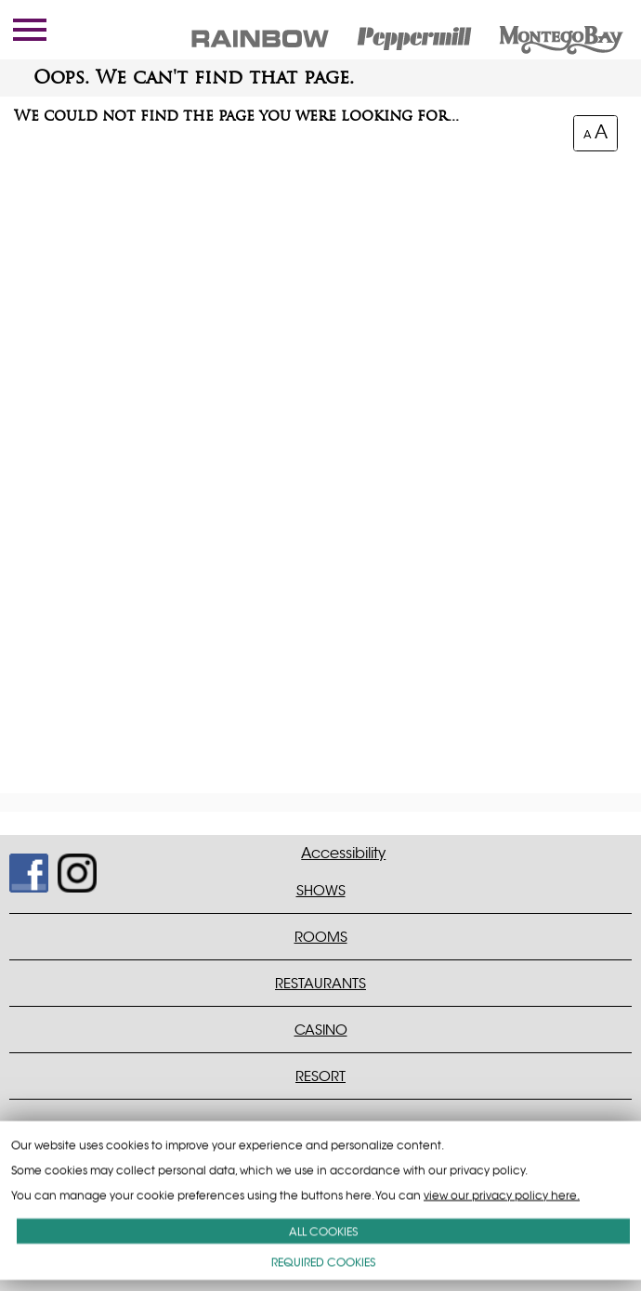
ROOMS (320, 936)
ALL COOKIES (323, 1231)
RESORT (320, 1076)
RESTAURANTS (320, 983)
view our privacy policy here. (502, 1195)
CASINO (320, 1029)
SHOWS (321, 890)
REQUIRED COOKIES (323, 1262)
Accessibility (343, 853)
